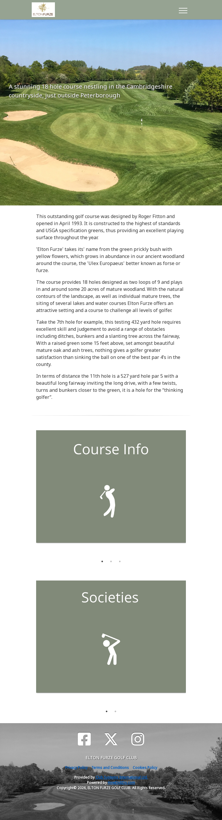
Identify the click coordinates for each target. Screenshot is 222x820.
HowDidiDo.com (121, 782)
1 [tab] (102, 561)
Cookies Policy (145, 767)
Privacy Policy (76, 767)
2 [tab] (111, 561)
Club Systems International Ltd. (121, 777)
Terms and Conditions (110, 767)
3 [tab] (120, 561)
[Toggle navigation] (182, 9)
